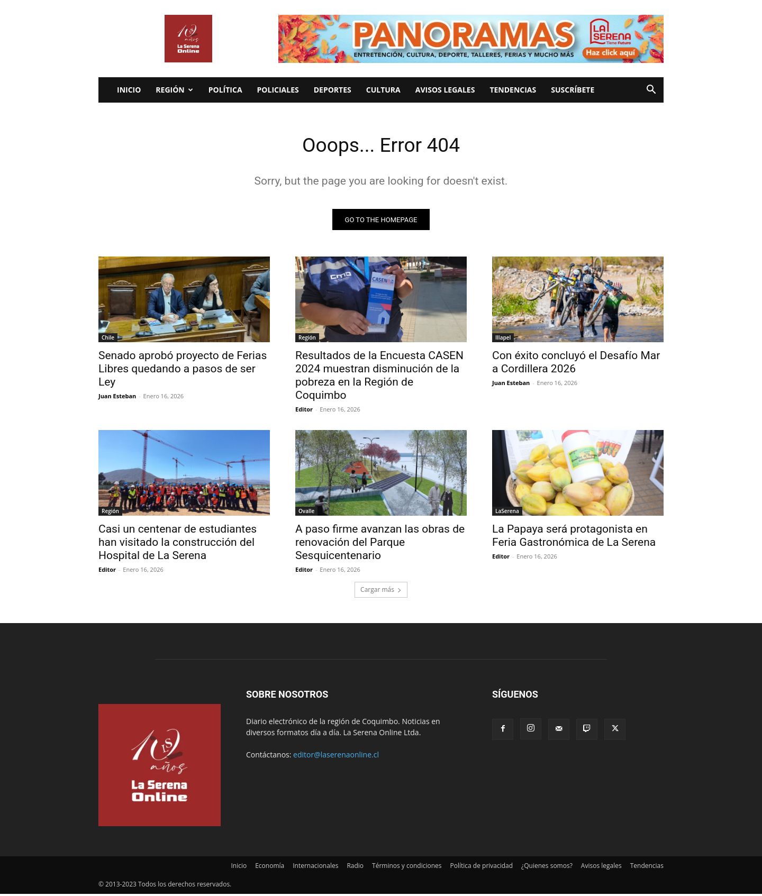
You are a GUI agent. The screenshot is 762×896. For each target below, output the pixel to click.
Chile (108, 339)
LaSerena (507, 513)
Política (225, 90)
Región (174, 90)
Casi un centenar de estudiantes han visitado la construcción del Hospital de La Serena (177, 544)
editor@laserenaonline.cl (336, 757)
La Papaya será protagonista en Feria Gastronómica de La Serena (574, 538)
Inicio (129, 90)
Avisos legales (445, 90)
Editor (304, 411)
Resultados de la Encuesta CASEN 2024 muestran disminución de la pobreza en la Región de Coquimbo (379, 377)
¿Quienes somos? (547, 867)
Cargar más (381, 591)
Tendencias (512, 90)
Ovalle (306, 513)
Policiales (278, 90)
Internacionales (315, 867)
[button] (651, 91)
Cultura (383, 90)
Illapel (503, 339)
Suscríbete (572, 90)
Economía (269, 867)
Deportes (332, 90)
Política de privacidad (481, 867)
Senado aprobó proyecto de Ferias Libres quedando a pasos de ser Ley (182, 370)
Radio (355, 867)
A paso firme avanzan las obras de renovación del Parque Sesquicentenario (380, 544)
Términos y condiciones (406, 867)
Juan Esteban (117, 398)
